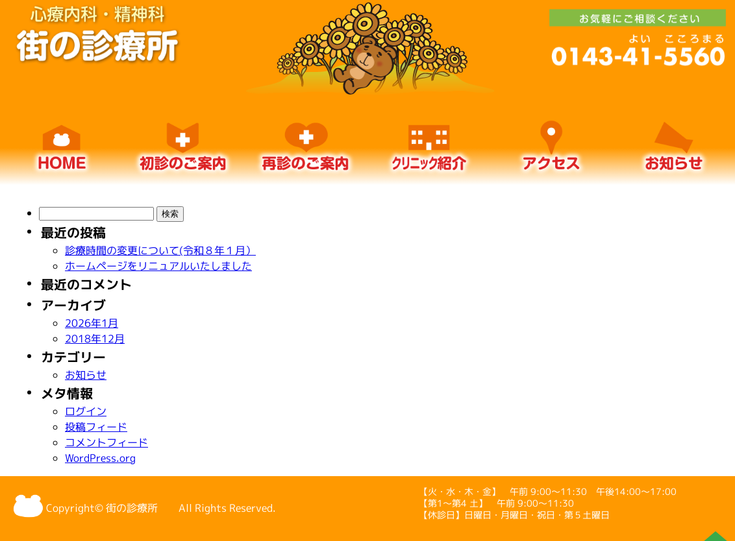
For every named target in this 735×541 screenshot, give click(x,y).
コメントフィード (106, 442)
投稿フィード (96, 427)
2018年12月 (95, 338)
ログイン (85, 411)
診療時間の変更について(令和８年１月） (160, 250)
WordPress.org (100, 458)
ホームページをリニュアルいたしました (158, 266)
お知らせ (85, 375)
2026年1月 (91, 323)
